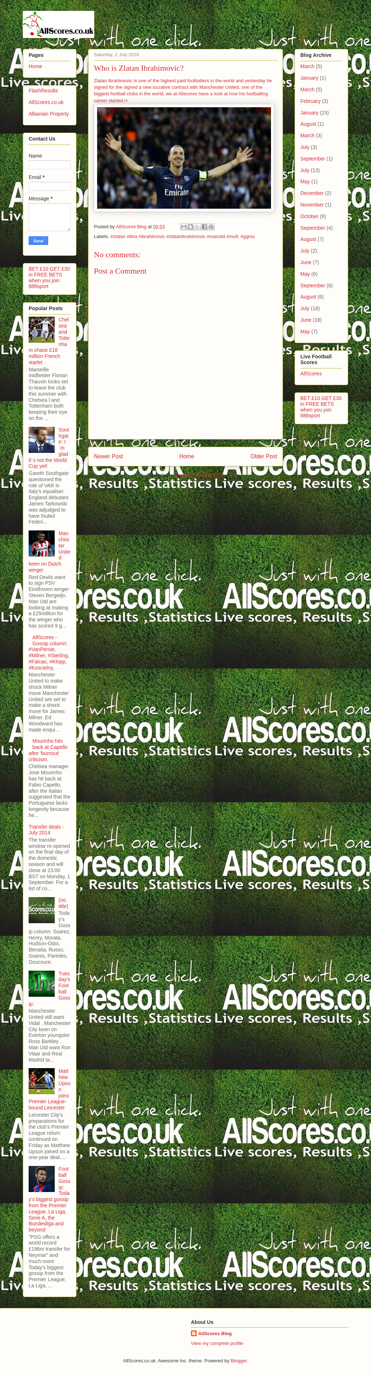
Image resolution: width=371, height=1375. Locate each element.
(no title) (63, 903)
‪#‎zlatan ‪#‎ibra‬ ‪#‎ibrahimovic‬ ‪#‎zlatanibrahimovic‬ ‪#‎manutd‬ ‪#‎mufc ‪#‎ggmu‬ (183, 236)
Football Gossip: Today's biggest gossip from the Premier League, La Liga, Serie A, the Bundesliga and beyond (49, 1199)
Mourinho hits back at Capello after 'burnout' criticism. (48, 750)
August (308, 124)
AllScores (311, 373)
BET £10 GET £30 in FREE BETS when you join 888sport (49, 277)
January (309, 78)
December (312, 193)
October (309, 216)
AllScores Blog (215, 1333)
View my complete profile (217, 1343)
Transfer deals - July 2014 (46, 830)
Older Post (263, 456)
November (312, 205)
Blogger (239, 1360)
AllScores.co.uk (46, 102)
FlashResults (43, 90)
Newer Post (108, 456)
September (312, 159)
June (305, 262)
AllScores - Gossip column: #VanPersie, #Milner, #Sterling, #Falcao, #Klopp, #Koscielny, (49, 652)
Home (187, 456)
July (304, 147)
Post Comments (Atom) (199, 475)
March (307, 66)
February (310, 101)
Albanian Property (49, 114)
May (305, 181)
